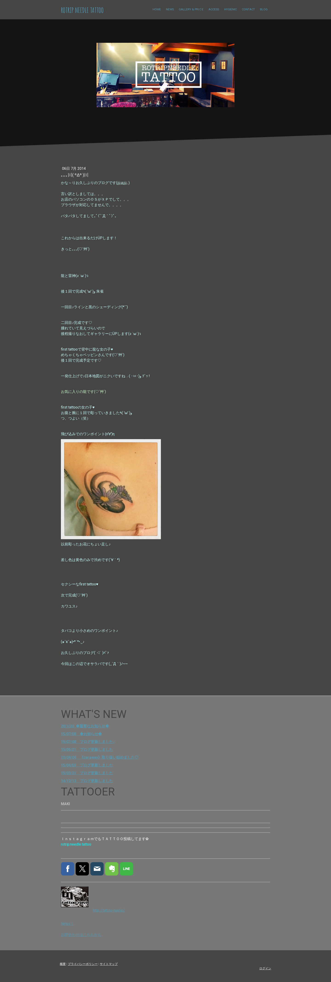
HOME (157, 9)
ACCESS (213, 9)
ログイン (265, 968)
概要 (63, 964)
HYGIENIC (230, 9)
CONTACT (248, 9)
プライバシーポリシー (83, 964)
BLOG (264, 9)
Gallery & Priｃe (191, 9)
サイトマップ (109, 964)
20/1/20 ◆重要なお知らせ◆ (85, 726)
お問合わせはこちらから (81, 935)
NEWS (170, 9)
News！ (67, 924)
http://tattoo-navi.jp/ (109, 910)
